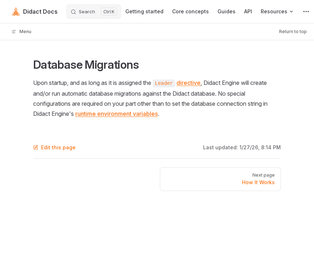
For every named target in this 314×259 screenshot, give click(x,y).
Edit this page (54, 147)
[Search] (93, 11)
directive (188, 82)
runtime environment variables (116, 113)
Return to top (293, 31)
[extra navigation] (306, 11)
